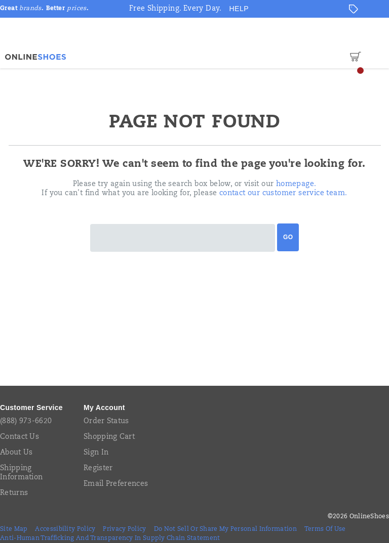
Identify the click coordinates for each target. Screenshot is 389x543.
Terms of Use (325, 529)
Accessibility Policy (65, 529)
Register (98, 468)
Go (288, 237)
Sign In (96, 453)
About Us (16, 453)
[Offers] (353, 9)
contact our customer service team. (283, 193)
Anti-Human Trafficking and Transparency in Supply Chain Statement (110, 538)
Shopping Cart (109, 437)
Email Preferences (116, 484)
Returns (14, 493)
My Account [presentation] (104, 407)
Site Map (13, 529)
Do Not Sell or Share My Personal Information (225, 529)
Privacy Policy (124, 529)
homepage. (296, 184)
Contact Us (19, 437)
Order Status (106, 421)
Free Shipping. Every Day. (175, 9)
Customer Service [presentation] (31, 407)
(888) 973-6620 (26, 421)
